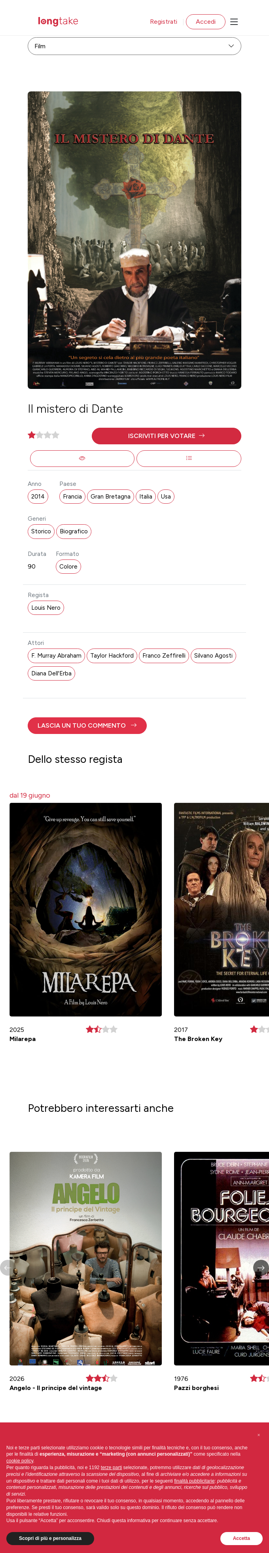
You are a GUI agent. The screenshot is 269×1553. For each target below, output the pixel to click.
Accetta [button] (241, 1538)
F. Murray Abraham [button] (56, 655)
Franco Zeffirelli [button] (164, 655)
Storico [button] (41, 531)
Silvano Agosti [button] (213, 655)
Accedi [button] (206, 21)
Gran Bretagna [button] (111, 496)
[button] (166, 436)
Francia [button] (72, 496)
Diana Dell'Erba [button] (51, 673)
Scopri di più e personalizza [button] (50, 1538)
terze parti (111, 1467)
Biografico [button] (74, 531)
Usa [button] (166, 496)
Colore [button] (68, 566)
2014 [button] (38, 496)
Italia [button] (145, 496)
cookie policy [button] (19, 1461)
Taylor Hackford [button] (112, 655)
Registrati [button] (163, 21)
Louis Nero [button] (46, 607)
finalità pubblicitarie (194, 1481)
